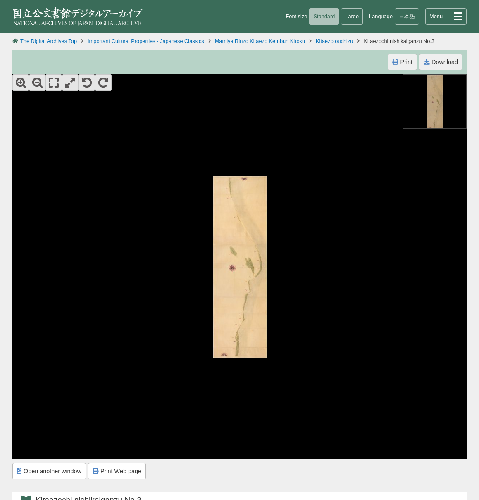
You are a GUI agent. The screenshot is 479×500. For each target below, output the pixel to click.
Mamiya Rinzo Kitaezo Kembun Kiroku (260, 41)
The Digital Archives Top (48, 41)
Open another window (49, 471)
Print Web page (117, 471)
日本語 (407, 16)
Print (402, 62)
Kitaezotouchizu (334, 41)
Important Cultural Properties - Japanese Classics (146, 41)
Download (441, 62)
